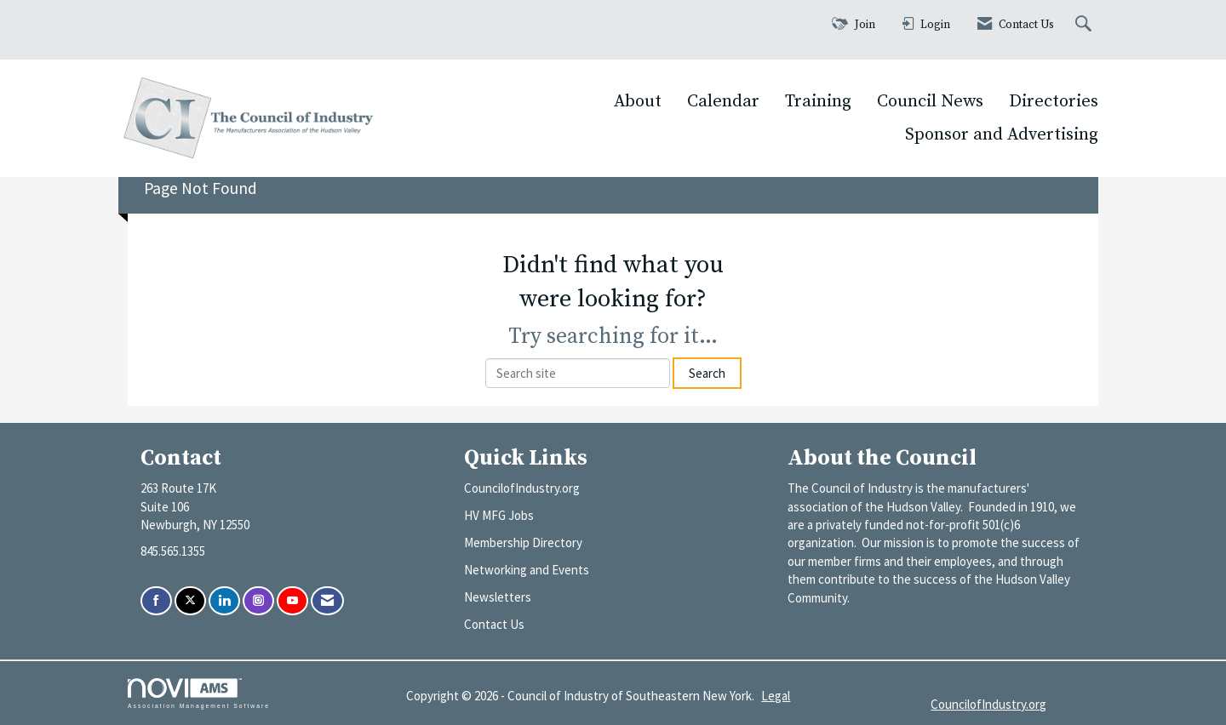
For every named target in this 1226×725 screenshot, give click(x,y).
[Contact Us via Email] (327, 601)
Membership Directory (523, 542)
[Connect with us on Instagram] (258, 601)
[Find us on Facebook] (156, 601)
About (638, 101)
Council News (930, 101)
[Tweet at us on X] (190, 601)
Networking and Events (526, 570)
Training (818, 101)
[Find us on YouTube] (292, 601)
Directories (1053, 101)
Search (707, 373)
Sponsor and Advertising (1001, 134)
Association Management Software (199, 693)
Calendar (723, 101)
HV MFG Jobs (499, 515)
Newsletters (497, 597)
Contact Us (494, 624)
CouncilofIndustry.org (522, 488)
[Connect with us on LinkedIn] (224, 601)
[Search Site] (1085, 25)
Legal (775, 696)
